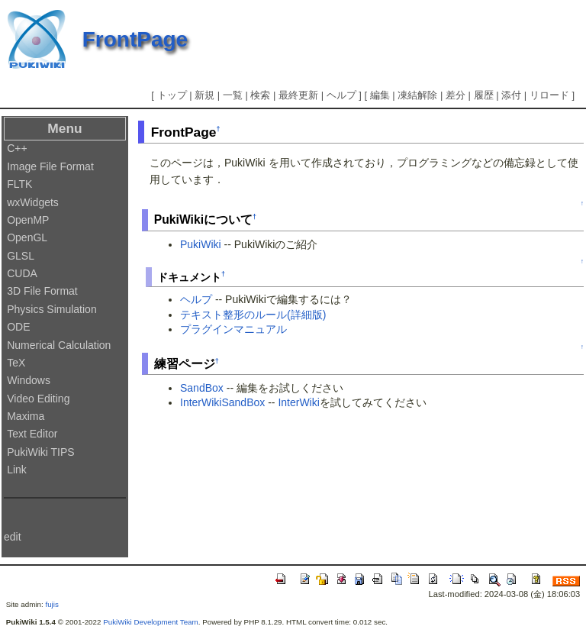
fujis (51, 604)
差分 (455, 95)
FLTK (19, 184)
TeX (16, 363)
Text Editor (32, 434)
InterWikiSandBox (222, 402)
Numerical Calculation (59, 345)
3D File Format (42, 291)
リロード (549, 95)
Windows (28, 380)
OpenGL (27, 237)
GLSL (20, 256)
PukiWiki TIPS (40, 452)
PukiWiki (200, 244)
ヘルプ (341, 95)
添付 (511, 95)
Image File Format (50, 166)
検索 (260, 95)
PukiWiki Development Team (150, 622)
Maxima (25, 416)
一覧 (233, 95)
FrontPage (135, 39)
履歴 (484, 95)
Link (17, 469)
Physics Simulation (52, 309)
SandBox (202, 388)
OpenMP (28, 220)
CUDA (22, 273)
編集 (380, 95)
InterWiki (298, 402)
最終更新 (298, 95)
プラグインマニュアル (233, 329)
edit (12, 537)
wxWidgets (33, 202)
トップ (172, 95)
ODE (18, 327)
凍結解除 (417, 95)
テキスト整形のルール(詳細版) (253, 314)
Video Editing (38, 398)
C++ (17, 148)
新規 (204, 95)
